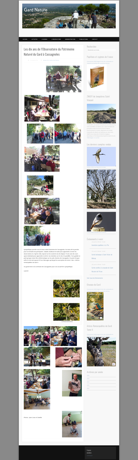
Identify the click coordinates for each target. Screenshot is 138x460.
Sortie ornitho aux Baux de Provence (101, 222)
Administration (70, 39)
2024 (88, 382)
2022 (88, 388)
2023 (88, 385)
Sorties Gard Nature (54, 60)
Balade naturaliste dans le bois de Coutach (101, 190)
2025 (88, 378)
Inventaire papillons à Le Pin (100, 245)
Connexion (89, 449)
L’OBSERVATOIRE (56, 39)
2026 (88, 375)
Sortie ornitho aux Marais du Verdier (101, 157)
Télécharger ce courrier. (93, 138)
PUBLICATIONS (83, 39)
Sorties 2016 (46, 60)
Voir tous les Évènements (95, 278)
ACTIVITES (34, 39)
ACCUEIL (25, 39)
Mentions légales (64, 457)
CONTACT (95, 39)
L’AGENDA (44, 39)
